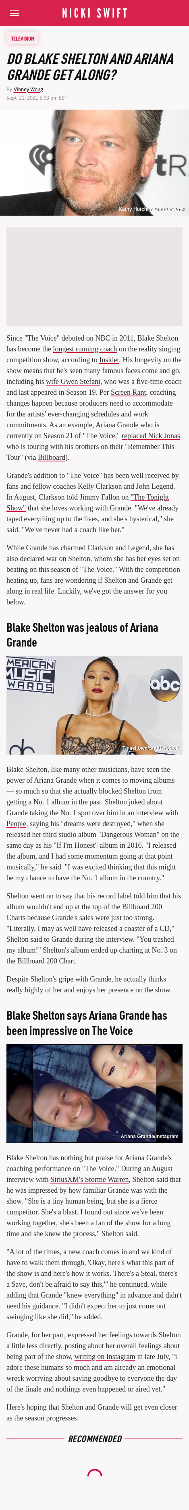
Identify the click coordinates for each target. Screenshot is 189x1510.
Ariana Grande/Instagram (150, 1136)
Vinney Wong (28, 89)
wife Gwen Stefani (73, 382)
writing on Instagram (105, 1357)
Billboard (51, 457)
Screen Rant (128, 392)
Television (22, 38)
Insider (109, 360)
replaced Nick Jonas (151, 436)
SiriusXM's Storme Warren (89, 1179)
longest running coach (85, 349)
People (16, 824)
